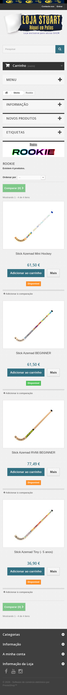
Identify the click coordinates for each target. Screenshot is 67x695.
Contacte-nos (48, 6)
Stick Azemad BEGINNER (33, 353)
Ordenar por (9, 177)
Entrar (60, 6)
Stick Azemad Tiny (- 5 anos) (33, 552)
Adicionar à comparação (19, 293)
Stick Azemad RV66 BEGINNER (33, 452)
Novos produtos (21, 118)
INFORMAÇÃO (17, 104)
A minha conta (14, 654)
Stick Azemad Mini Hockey (33, 253)
